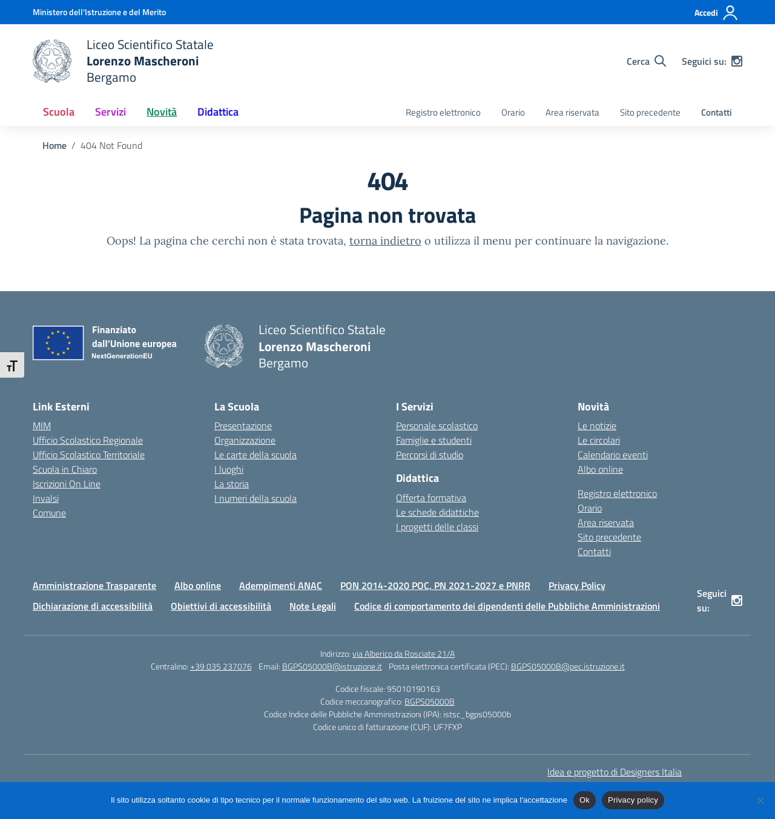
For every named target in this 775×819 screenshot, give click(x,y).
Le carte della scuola (255, 454)
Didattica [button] (218, 112)
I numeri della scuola (255, 498)
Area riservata (572, 112)
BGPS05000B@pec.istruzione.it (568, 666)
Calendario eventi (613, 454)
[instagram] (736, 61)
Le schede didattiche (437, 512)
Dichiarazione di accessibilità (93, 606)
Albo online (600, 469)
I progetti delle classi (437, 526)
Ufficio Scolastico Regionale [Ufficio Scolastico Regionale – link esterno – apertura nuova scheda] (88, 440)
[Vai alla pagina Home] (54, 145)
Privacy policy (633, 799)
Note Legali (312, 606)
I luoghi (228, 469)
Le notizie (597, 425)
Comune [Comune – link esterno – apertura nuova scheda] (49, 512)
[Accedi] (716, 12)
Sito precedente (650, 112)
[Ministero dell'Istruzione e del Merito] (99, 11)
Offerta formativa (431, 497)
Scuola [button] (58, 112)
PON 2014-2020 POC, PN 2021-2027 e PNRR (435, 585)
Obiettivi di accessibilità (221, 606)
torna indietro (385, 241)
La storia (231, 483)
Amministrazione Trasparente (94, 585)
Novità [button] (162, 112)
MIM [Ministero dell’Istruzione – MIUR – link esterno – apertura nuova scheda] (42, 425)
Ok (584, 799)
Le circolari (599, 440)
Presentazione (243, 425)
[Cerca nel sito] (646, 61)
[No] (760, 800)
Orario (513, 112)
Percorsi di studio (429, 454)
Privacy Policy (577, 585)
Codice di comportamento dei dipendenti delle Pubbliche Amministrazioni (507, 606)
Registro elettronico (443, 112)
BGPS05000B (429, 701)
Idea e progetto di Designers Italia (614, 772)
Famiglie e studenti (434, 440)
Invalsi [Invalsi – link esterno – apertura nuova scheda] (46, 498)
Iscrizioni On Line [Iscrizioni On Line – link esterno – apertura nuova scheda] (67, 483)
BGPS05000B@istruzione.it (332, 666)
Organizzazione (244, 440)
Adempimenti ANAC (280, 585)
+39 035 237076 (221, 666)
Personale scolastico (437, 425)
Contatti (716, 112)
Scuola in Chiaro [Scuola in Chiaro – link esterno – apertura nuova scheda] (65, 469)
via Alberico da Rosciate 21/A (403, 653)
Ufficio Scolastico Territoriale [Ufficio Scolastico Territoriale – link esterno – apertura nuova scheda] (89, 454)
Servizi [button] (110, 112)
